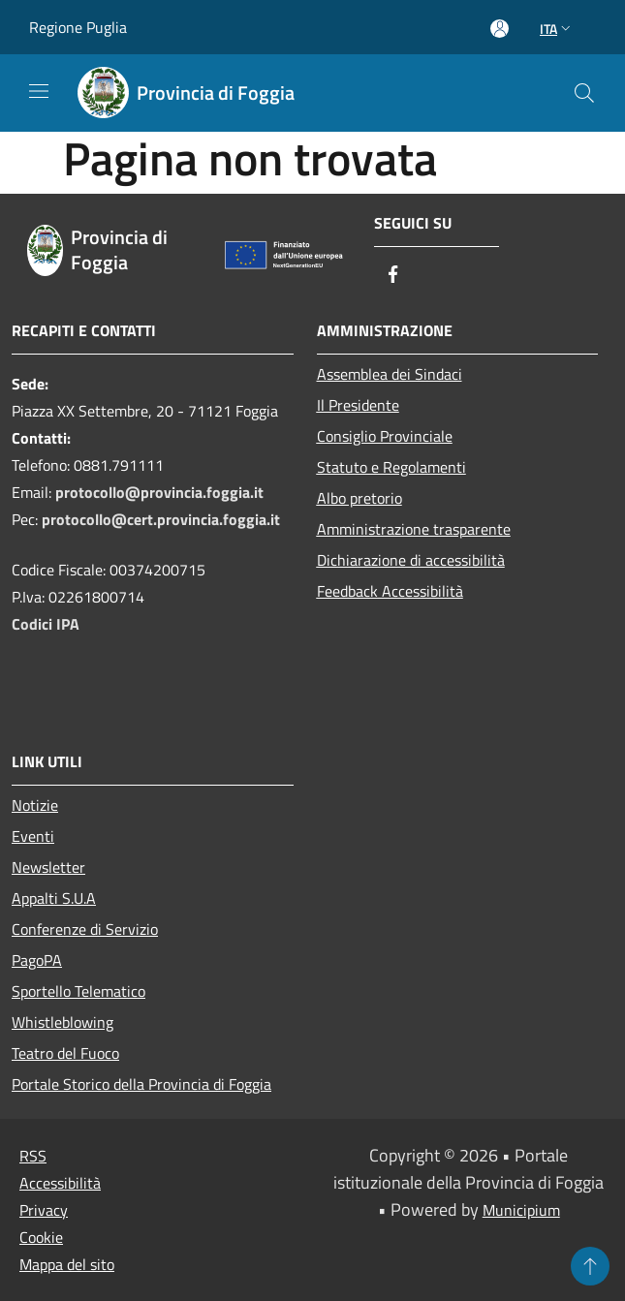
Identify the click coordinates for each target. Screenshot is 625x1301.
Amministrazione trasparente (414, 529)
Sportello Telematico (78, 991)
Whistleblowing (62, 1022)
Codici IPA (45, 623)
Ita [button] (557, 28)
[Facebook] (393, 275)
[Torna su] (590, 1266)
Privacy (43, 1210)
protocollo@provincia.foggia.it (159, 492)
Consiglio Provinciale (385, 436)
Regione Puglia (78, 27)
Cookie (41, 1237)
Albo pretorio (359, 498)
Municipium (521, 1210)
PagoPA (37, 960)
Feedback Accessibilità (390, 591)
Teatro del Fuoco (65, 1053)
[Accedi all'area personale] (499, 28)
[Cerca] (584, 93)
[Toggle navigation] (38, 91)
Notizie (35, 805)
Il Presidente (358, 405)
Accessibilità (60, 1182)
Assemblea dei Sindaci (389, 374)
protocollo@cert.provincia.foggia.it (161, 519)
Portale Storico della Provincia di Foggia (141, 1084)
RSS (33, 1155)
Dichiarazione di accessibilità (411, 560)
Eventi (33, 836)
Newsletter (48, 867)
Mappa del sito (66, 1264)
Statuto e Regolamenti (391, 467)
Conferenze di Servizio (85, 929)
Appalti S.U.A (54, 898)
